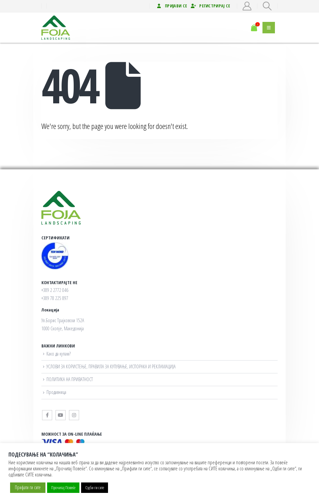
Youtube (61, 415)
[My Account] (247, 6)
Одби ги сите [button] (94, 487)
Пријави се (171, 6)
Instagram (74, 415)
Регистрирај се (210, 6)
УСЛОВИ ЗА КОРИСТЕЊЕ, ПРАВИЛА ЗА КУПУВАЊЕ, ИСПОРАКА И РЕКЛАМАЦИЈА (111, 366)
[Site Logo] (58, 27)
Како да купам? (58, 353)
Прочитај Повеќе (63, 487)
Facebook (47, 415)
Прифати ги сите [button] (28, 487)
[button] (267, 6)
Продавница (56, 392)
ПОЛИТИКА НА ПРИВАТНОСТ (69, 379)
